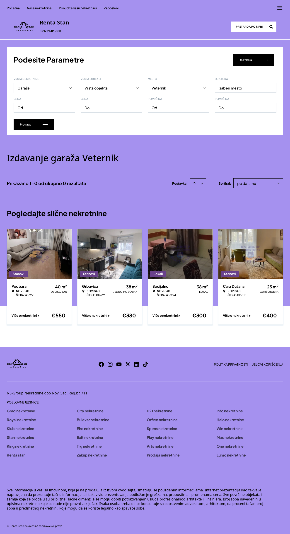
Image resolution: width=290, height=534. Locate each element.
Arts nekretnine (160, 445)
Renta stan (16, 454)
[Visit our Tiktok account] (145, 363)
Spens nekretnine (162, 427)
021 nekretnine (159, 410)
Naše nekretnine (39, 8)
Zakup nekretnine (92, 454)
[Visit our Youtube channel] (119, 363)
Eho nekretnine (90, 427)
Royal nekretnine (21, 418)
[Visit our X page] (127, 363)
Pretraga (34, 123)
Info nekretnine (230, 410)
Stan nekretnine (20, 436)
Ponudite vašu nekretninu (78, 8)
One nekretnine (230, 445)
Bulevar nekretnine (93, 418)
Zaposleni (111, 8)
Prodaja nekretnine (163, 454)
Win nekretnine (230, 427)
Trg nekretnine (89, 445)
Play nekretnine (160, 436)
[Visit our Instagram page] (110, 363)
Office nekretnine (162, 418)
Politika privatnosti (231, 363)
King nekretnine (20, 445)
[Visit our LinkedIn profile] (136, 363)
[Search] (271, 27)
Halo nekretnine (230, 418)
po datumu (246, 182)
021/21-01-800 (50, 31)
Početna (13, 8)
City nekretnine (90, 410)
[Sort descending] (201, 182)
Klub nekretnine (20, 427)
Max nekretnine (230, 436)
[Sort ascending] (194, 182)
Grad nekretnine (21, 410)
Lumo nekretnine (231, 454)
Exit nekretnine (90, 436)
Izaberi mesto (230, 87)
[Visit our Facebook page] (101, 363)
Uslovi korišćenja (267, 363)
